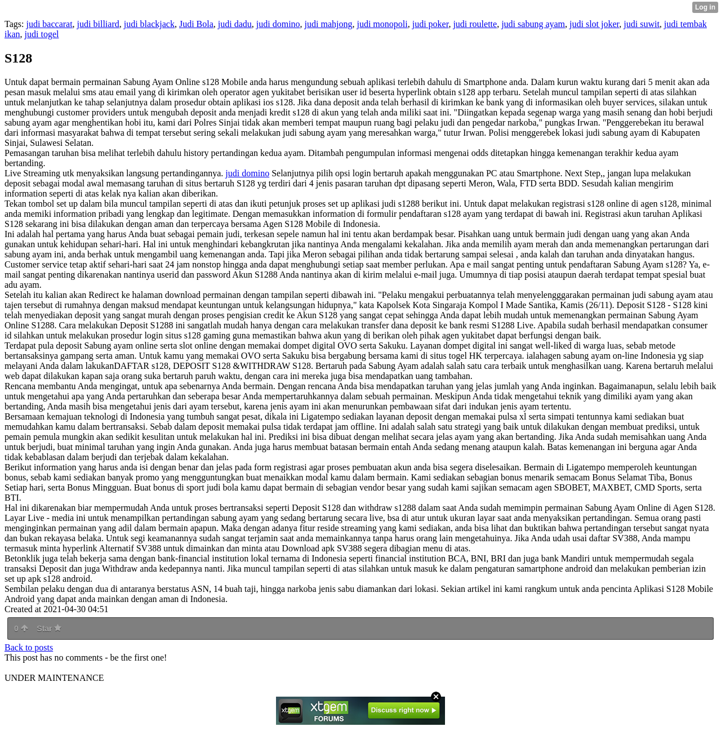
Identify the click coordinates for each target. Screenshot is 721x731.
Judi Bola (196, 24)
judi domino (278, 24)
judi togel (42, 34)
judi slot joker (594, 24)
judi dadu (235, 24)
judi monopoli (382, 24)
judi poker (430, 24)
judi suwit (642, 24)
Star (49, 628)
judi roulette (475, 24)
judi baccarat (49, 24)
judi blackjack (149, 24)
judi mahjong (329, 24)
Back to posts (29, 647)
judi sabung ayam (533, 24)
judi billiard (98, 24)
